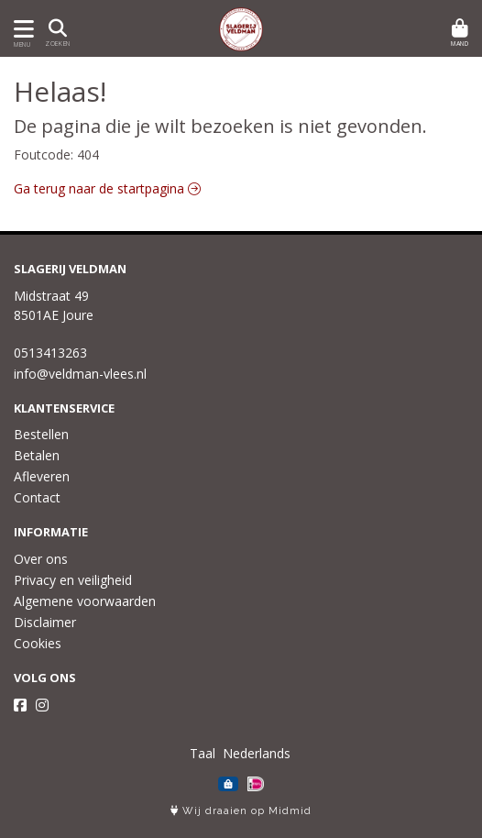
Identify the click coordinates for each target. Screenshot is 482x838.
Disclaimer (45, 622)
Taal (202, 753)
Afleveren (42, 476)
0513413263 (50, 352)
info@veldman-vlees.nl (80, 373)
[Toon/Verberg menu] (20, 29)
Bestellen (41, 434)
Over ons (41, 559)
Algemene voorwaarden (85, 601)
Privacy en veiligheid (73, 580)
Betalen (37, 455)
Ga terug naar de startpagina (107, 188)
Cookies (37, 643)
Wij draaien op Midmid (241, 811)
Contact (37, 497)
